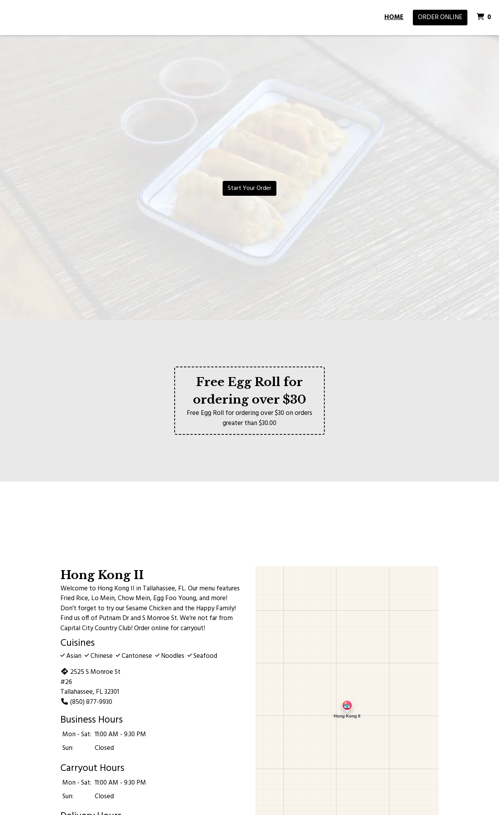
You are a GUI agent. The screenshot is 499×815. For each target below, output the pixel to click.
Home (393, 17)
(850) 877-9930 (86, 702)
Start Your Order (249, 188)
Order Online (440, 17)
